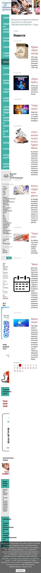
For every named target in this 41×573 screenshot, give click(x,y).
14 (28, 368)
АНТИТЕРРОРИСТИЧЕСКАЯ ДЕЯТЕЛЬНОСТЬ (6, 165)
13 (25, 368)
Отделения (6, 47)
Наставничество (6, 142)
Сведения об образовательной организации (6, 27)
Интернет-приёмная (6, 81)
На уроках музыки (5, 251)
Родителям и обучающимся (6, 54)
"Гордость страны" (35, 107)
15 (31, 368)
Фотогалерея (6, 74)
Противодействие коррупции (6, 156)
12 (23, 368)
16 (33, 368)
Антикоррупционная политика (6, 99)
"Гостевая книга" (6, 90)
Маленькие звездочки (36, 320)
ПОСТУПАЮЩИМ (6, 149)
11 (20, 368)
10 (17, 368)
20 (20, 371)
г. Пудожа (35, 24)
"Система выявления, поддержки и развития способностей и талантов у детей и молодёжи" (6, 122)
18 (15, 371)
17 (36, 368)
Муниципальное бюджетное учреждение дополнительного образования (24, 22)
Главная (6, 17)
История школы (6, 39)
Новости (6, 62)
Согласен (20, 570)
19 (17, 371)
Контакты (6, 68)
